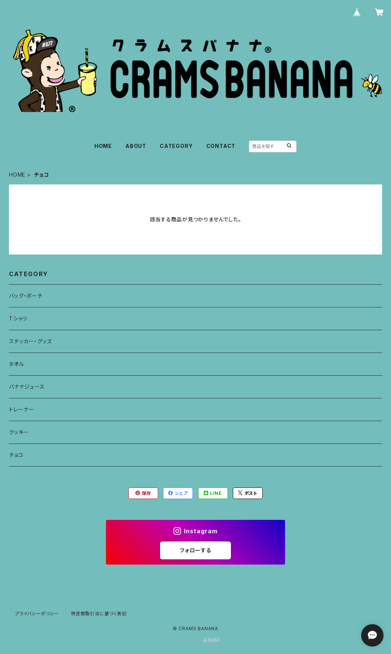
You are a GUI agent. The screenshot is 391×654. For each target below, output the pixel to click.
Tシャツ (18, 318)
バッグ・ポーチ (26, 296)
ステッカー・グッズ (30, 341)
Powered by (195, 640)
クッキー (19, 432)
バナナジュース (27, 386)
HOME (103, 146)
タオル (16, 364)
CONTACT (221, 146)
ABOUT (135, 146)
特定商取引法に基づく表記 (99, 613)
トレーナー (21, 409)
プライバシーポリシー (37, 613)
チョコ (16, 455)
